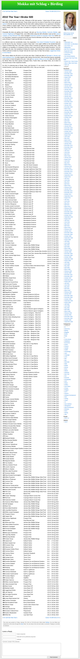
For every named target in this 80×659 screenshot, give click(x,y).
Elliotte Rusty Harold (69, 33)
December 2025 (68, 73)
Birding (56, 4)
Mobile (66, 365)
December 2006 (68, 295)
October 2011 (68, 194)
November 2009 (68, 234)
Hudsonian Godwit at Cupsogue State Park (42, 35)
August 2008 (67, 260)
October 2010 (68, 215)
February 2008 (68, 271)
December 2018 (68, 107)
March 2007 (67, 290)
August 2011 (67, 197)
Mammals (67, 362)
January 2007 (68, 293)
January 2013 (68, 168)
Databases (67, 341)
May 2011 (67, 203)
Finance (67, 346)
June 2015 (67, 136)
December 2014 (68, 145)
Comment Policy (69, 52)
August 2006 (67, 302)
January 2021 (68, 96)
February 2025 (68, 84)
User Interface (68, 404)
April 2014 (67, 154)
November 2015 (68, 129)
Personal (67, 377)
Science (67, 393)
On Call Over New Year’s (10, 11)
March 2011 (67, 206)
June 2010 (67, 222)
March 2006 (67, 311)
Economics (67, 342)
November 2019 (68, 101)
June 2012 (67, 180)
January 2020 (68, 100)
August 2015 (67, 135)
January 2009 (68, 252)
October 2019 (68, 103)
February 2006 (68, 313)
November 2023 (68, 91)
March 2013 (67, 164)
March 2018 (67, 108)
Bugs (66, 335)
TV (65, 402)
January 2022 (68, 94)
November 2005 (68, 318)
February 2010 (68, 229)
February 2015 (68, 141)
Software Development (70, 395)
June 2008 (67, 264)
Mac (66, 358)
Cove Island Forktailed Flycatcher (46, 42)
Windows (67, 409)
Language (67, 355)
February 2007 (68, 292)
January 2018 (68, 110)
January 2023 (68, 93)
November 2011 (68, 192)
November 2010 (68, 213)
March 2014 (67, 155)
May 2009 (67, 245)
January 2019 (68, 105)
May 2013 (67, 162)
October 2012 (68, 173)
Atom (22, 624)
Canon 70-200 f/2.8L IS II (52, 11)
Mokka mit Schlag (32, 4)
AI (65, 327)
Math (66, 363)
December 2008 (68, 253)
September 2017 (69, 115)
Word (66, 410)
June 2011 (67, 201)
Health (66, 349)
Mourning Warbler (41, 32)
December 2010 (68, 211)
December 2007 (68, 274)
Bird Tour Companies (70, 49)
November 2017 (68, 112)
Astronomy (67, 328)
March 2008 (67, 269)
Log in (66, 421)
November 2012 (68, 171)
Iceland (4, 24)
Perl (66, 376)
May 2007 (67, 286)
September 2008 (69, 259)
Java (66, 353)
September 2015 (69, 133)
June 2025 (67, 79)
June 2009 (67, 243)
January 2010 (68, 231)
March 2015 (67, 140)
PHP (66, 381)
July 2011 (67, 199)
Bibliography (68, 47)
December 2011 (68, 190)
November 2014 (68, 147)
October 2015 (68, 131)
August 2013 (67, 159)
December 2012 (68, 169)
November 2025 (68, 75)
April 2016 (67, 121)
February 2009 (68, 250)
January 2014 (68, 157)
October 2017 (68, 114)
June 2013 (67, 161)
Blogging (67, 332)
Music (66, 369)
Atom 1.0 (66, 418)
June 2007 (67, 285)
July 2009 (67, 241)
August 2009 (67, 239)
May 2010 (67, 224)
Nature (66, 370)
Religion (67, 390)
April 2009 (67, 246)
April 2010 (67, 225)
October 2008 (68, 257)
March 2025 (67, 82)
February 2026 (68, 70)
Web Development (69, 407)
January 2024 (68, 89)
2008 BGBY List (68, 42)
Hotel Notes (67, 54)
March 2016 (67, 122)
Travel (66, 400)
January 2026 (68, 72)
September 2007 (69, 279)
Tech (65, 397)
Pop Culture (67, 386)
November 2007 (68, 276)
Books (66, 334)
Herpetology (68, 351)
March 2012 (67, 185)
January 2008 (68, 272)
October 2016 (68, 117)
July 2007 (67, 283)
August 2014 (67, 148)
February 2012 (68, 187)
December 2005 (68, 316)
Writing (66, 412)
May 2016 (67, 119)
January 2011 (68, 210)
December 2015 (68, 128)
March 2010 (67, 227)
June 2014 (67, 152)
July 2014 (67, 150)
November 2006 (68, 297)
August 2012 (67, 176)
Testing (66, 398)
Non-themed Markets (70, 56)
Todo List (66, 64)
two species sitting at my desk (40, 59)
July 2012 (67, 178)
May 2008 (67, 265)
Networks (67, 372)
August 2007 (67, 281)
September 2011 (69, 196)
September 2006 (69, 300)
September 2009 (69, 238)
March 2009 (67, 248)
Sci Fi (66, 391)
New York (67, 374)
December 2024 (68, 87)
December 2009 (68, 232)
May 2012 (67, 182)
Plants (66, 383)
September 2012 (69, 175)
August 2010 (67, 218)
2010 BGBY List (68, 45)
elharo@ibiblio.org (68, 34)
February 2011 (68, 208)
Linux (66, 356)
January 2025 (68, 86)
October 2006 (68, 299)
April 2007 (67, 288)
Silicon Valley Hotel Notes (71, 63)
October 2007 (68, 278)
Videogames (68, 405)
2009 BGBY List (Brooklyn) (71, 44)
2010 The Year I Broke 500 (17, 17)
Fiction (66, 344)
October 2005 (68, 320)
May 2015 (67, 138)
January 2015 (68, 143)
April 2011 (67, 204)
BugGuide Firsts (69, 51)
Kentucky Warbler (53, 32)
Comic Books (68, 339)
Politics (66, 384)
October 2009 (68, 236)
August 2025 (67, 77)
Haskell (66, 348)
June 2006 (67, 306)
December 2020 (68, 98)
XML (66, 414)
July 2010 (67, 220)
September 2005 (69, 321)
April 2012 (67, 183)
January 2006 (68, 314)
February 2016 (68, 124)
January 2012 (68, 189)
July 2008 (67, 262)
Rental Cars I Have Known (71, 61)
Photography (68, 379)
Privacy (66, 388)
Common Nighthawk (8, 34)
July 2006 (67, 304)
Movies (66, 367)
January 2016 (68, 126)
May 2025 (67, 80)
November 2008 (68, 255)
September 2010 (69, 217)
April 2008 (67, 267)
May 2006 (67, 307)
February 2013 (68, 166)
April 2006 (67, 309)
